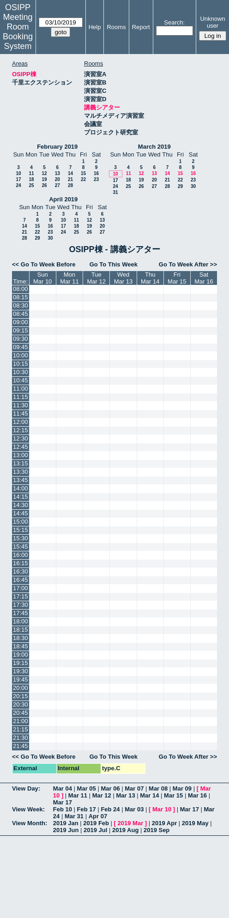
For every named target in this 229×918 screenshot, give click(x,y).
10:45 (20, 380)
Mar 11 (77, 795)
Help (95, 27)
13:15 (20, 463)
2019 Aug (125, 830)
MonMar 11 (69, 278)
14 (70, 173)
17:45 (20, 613)
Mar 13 (125, 795)
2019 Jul (95, 830)
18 (31, 179)
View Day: (26, 788)
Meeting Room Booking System (18, 31)
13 (57, 173)
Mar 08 (158, 788)
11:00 (20, 388)
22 (83, 179)
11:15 (20, 396)
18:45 (20, 646)
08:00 (20, 288)
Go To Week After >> (188, 264)
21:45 (20, 746)
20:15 (20, 696)
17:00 (20, 588)
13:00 (20, 455)
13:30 (20, 471)
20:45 (20, 712)
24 (18, 185)
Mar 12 (101, 795)
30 (193, 186)
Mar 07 (134, 788)
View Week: (28, 809)
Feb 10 (62, 809)
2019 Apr (164, 823)
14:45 (20, 513)
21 (70, 179)
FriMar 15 (177, 278)
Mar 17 (62, 802)
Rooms (116, 27)
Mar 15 (173, 795)
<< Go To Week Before (44, 264)
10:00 (20, 355)
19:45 (20, 679)
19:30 (20, 671)
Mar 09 (182, 788)
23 (96, 179)
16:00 (20, 554)
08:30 (20, 305)
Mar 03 (134, 809)
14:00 (20, 488)
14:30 (20, 504)
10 (18, 173)
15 (83, 173)
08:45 (20, 313)
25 (31, 185)
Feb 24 (110, 809)
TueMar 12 (96, 278)
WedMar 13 (123, 278)
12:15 (20, 430)
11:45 (20, 413)
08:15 (20, 297)
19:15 (20, 662)
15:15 (20, 529)
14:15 (20, 496)
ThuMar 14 (150, 278)
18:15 (20, 629)
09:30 (20, 338)
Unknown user (212, 22)
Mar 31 (74, 816)
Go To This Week (114, 264)
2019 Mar (131, 823)
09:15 (20, 330)
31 (115, 192)
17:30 (20, 604)
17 (18, 179)
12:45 (20, 446)
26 (44, 185)
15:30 (20, 538)
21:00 (20, 721)
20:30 (20, 704)
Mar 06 (110, 788)
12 (44, 173)
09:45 (20, 347)
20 (57, 179)
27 (57, 185)
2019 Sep (156, 830)
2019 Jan (65, 823)
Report (141, 27)
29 (180, 186)
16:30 (20, 571)
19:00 (20, 654)
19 (44, 179)
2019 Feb (96, 823)
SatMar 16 (203, 278)
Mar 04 (62, 788)
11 (31, 173)
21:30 (20, 737)
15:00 (20, 521)
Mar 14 (149, 795)
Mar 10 (161, 809)
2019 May (195, 823)
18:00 (20, 621)
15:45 (20, 546)
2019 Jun (66, 830)
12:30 (20, 438)
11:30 (20, 405)
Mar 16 (197, 795)
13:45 (20, 480)
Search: (174, 22)
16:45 (20, 579)
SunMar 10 (42, 278)
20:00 (20, 687)
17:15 (20, 596)
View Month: (29, 823)
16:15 (20, 563)
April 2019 (63, 199)
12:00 (20, 421)
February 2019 (57, 146)
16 (96, 173)
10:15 (20, 363)
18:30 (20, 637)
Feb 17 (86, 809)
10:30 (20, 371)
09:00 (20, 322)
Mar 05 (86, 788)
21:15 (20, 729)
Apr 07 (98, 816)
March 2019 (154, 146)
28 (70, 185)
